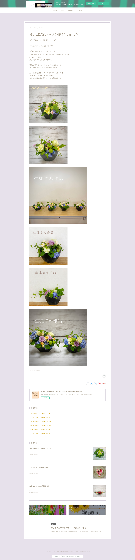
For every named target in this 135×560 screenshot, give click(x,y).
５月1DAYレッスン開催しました (40, 413)
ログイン (103, 3)
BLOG (62, 10)
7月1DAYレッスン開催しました (39, 433)
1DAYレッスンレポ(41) (34, 370)
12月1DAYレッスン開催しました (40, 421)
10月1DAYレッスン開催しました (40, 425)
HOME (55, 10)
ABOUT (70, 10)
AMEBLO (79, 10)
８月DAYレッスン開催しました (39, 429)
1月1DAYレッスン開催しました (39, 417)
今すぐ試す (90, 3)
